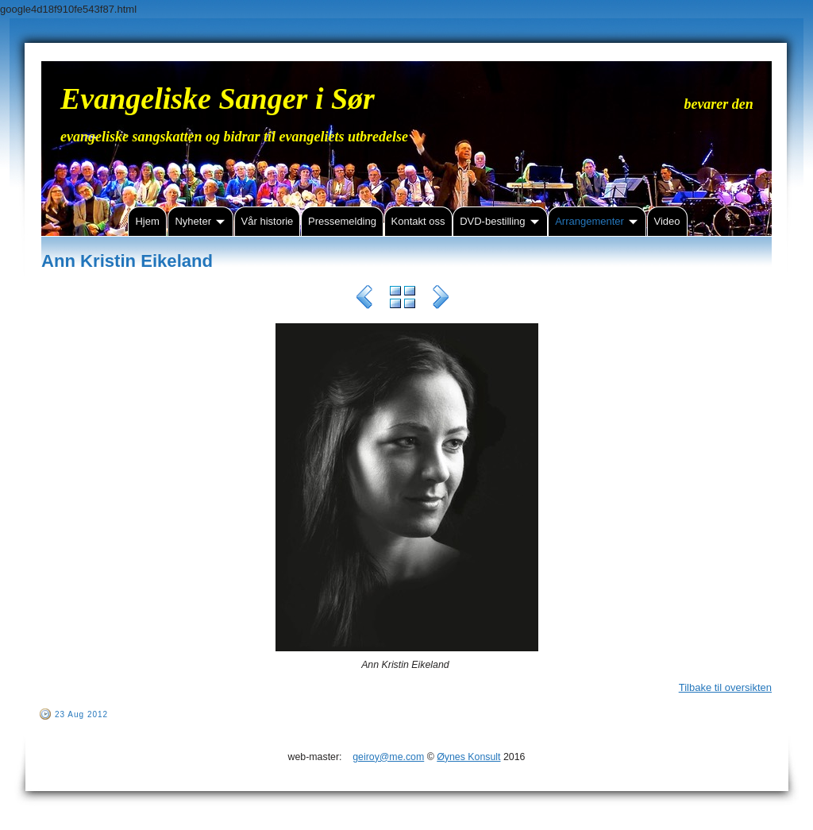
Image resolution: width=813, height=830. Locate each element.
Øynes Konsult (468, 756)
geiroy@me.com (388, 756)
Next (441, 299)
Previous (364, 299)
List (402, 299)
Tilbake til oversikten (725, 687)
